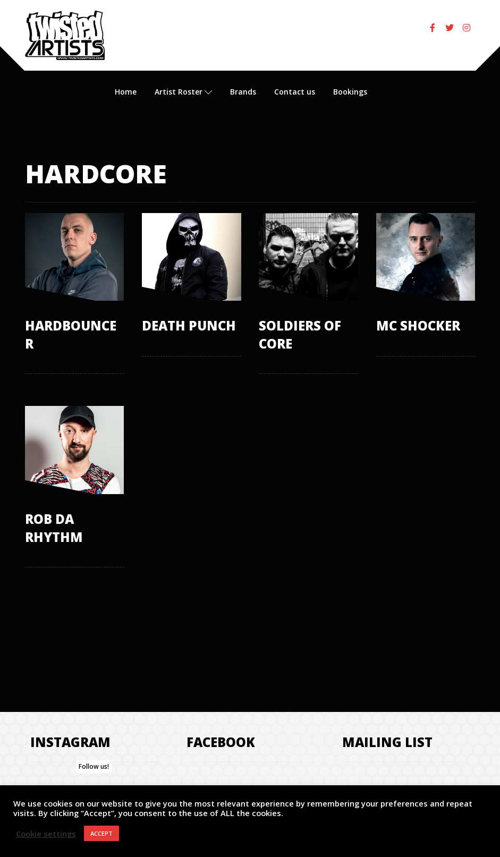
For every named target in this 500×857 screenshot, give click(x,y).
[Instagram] (466, 27)
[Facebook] (432, 27)
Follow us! (94, 766)
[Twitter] (449, 27)
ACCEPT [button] (101, 833)
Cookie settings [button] (46, 833)
